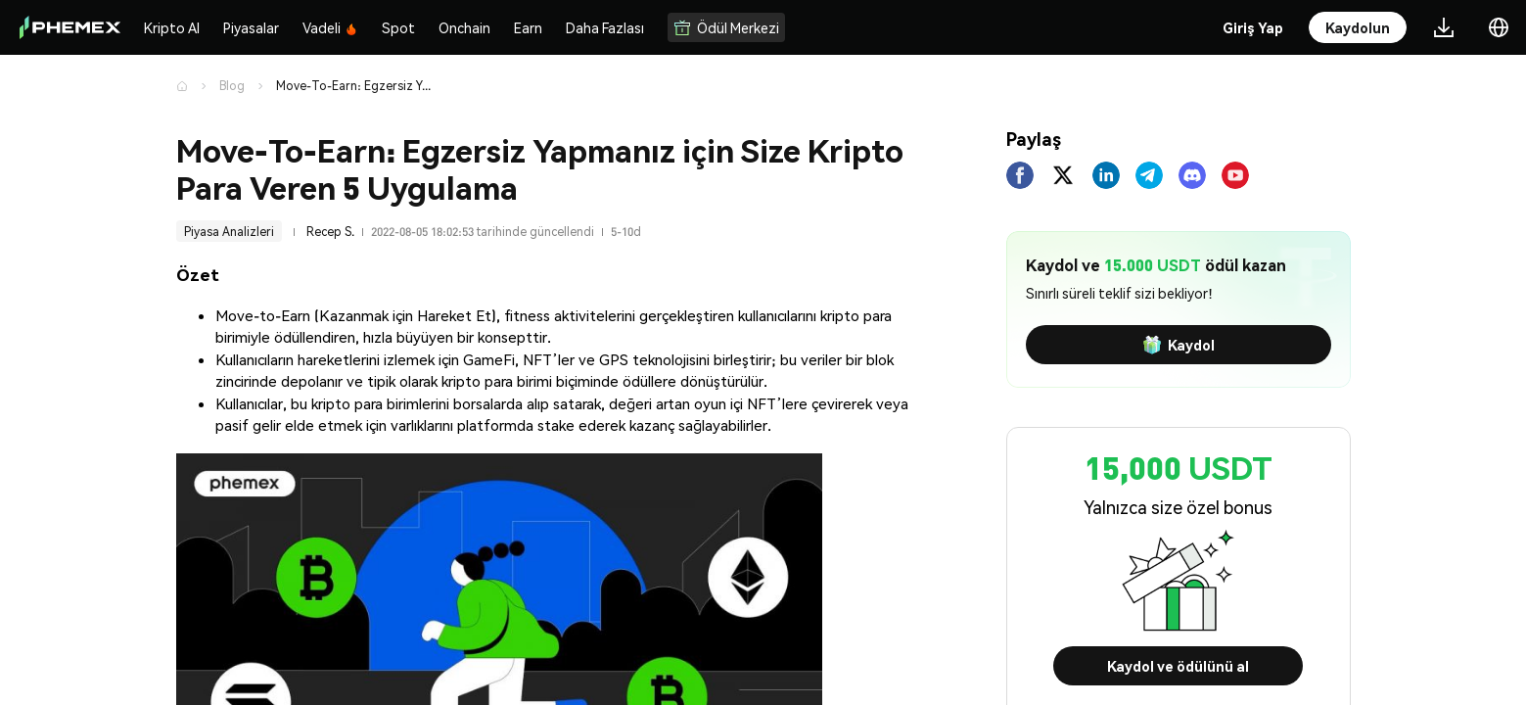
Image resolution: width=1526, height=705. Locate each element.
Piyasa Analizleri (229, 231)
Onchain (464, 27)
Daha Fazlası (605, 27)
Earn (528, 27)
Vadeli (330, 27)
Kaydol (1178, 344)
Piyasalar (251, 27)
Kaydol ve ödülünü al (1178, 666)
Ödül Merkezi (726, 27)
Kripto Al (172, 27)
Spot (398, 27)
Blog (232, 85)
